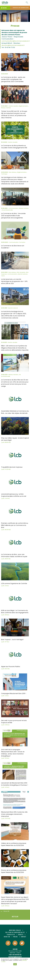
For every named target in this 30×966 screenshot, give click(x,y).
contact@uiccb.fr (15, 957)
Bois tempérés (21, 272)
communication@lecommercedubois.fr (16, 41)
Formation (22, 242)
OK (15, 964)
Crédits (20, 934)
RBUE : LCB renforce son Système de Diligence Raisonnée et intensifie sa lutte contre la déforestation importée (14, 348)
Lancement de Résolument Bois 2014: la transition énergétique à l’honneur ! (14, 785)
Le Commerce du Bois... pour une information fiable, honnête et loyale (14, 556)
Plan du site (11, 934)
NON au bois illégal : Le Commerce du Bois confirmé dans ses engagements (14, 612)
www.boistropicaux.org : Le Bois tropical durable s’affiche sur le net (13, 496)
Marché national (22, 274)
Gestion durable (13, 106)
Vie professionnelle (7, 210)
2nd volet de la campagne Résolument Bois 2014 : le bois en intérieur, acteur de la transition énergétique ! (12, 754)
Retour (15, 916)
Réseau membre (6, 108)
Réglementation (23, 106)
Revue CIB (6, 911)
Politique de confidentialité (15, 932)
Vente (3, 276)
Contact (23, 937)
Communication (13, 208)
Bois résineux (12, 172)
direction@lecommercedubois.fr (13, 45)
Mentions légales (15, 930)
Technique (4, 174)
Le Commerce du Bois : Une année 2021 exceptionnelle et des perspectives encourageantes (13, 215)
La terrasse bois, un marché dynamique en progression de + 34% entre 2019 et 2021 (14, 281)
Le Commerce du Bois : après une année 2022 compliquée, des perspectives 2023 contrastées (13, 79)
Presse (15, 937)
